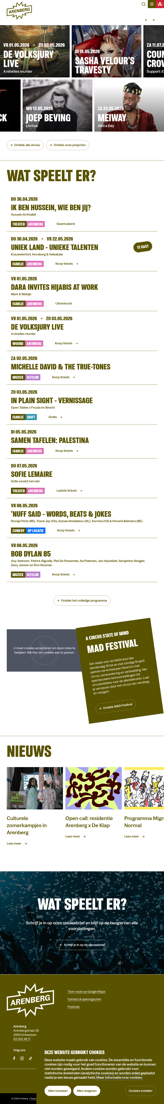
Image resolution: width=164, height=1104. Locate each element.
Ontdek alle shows (27, 145)
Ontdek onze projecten (70, 145)
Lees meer (14, 843)
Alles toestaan (58, 1091)
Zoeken (144, 4)
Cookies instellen (140, 1091)
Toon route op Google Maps (86, 991)
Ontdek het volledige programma (84, 600)
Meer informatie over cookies (119, 1077)
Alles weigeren (87, 1091)
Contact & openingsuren (84, 999)
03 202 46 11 (21, 1039)
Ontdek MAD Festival (116, 706)
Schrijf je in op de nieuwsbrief (84, 945)
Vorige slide (146, 19)
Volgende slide (153, 19)
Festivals (74, 1007)
